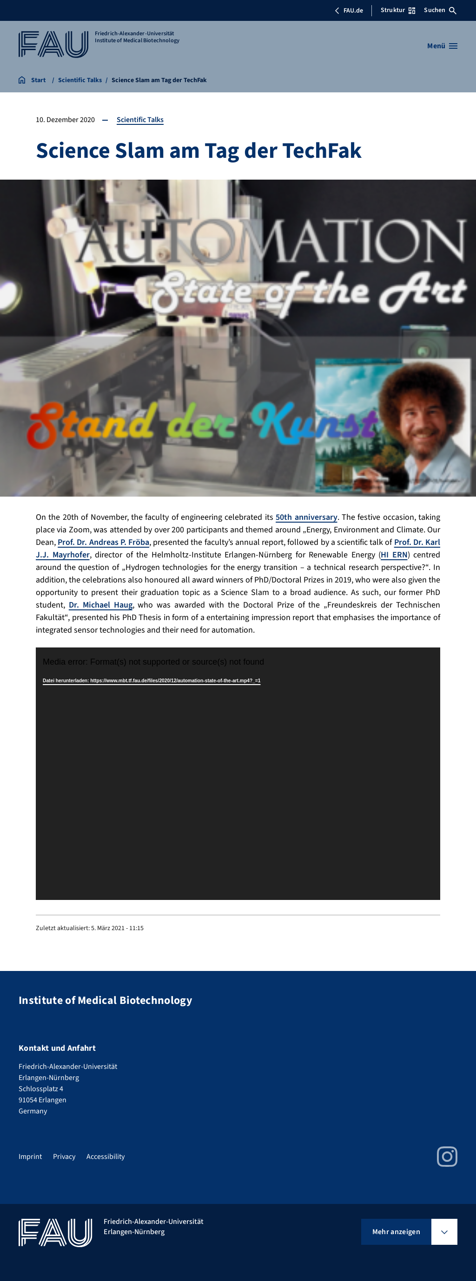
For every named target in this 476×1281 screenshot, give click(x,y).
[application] (238, 773)
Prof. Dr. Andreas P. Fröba (103, 542)
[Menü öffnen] (442, 46)
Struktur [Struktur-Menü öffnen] (398, 10)
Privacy (64, 1157)
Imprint (30, 1157)
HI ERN (394, 555)
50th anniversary (306, 517)
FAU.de (348, 10)
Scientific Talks (140, 120)
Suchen (440, 10)
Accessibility (105, 1157)
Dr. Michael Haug (100, 605)
